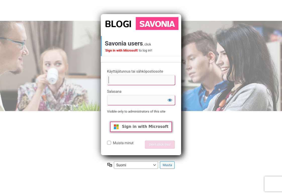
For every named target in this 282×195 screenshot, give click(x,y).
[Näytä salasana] (170, 100)
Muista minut (123, 143)
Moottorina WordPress (141, 23)
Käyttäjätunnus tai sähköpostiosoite (135, 71)
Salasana (114, 91)
